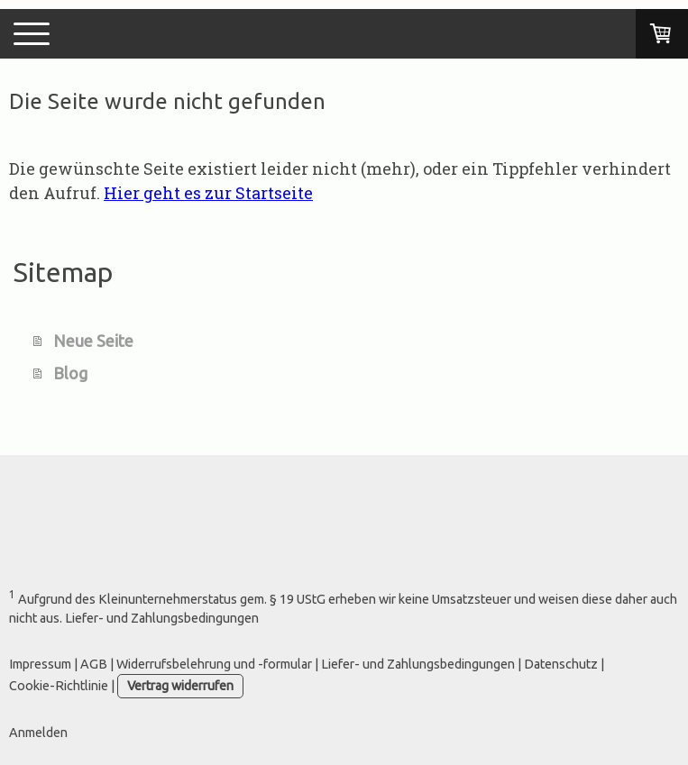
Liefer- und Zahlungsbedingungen (418, 664)
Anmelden (38, 732)
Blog (70, 373)
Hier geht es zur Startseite (208, 193)
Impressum (40, 664)
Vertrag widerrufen (180, 685)
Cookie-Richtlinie (58, 685)
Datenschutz (561, 664)
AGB (93, 664)
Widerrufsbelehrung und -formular (214, 664)
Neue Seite (93, 341)
